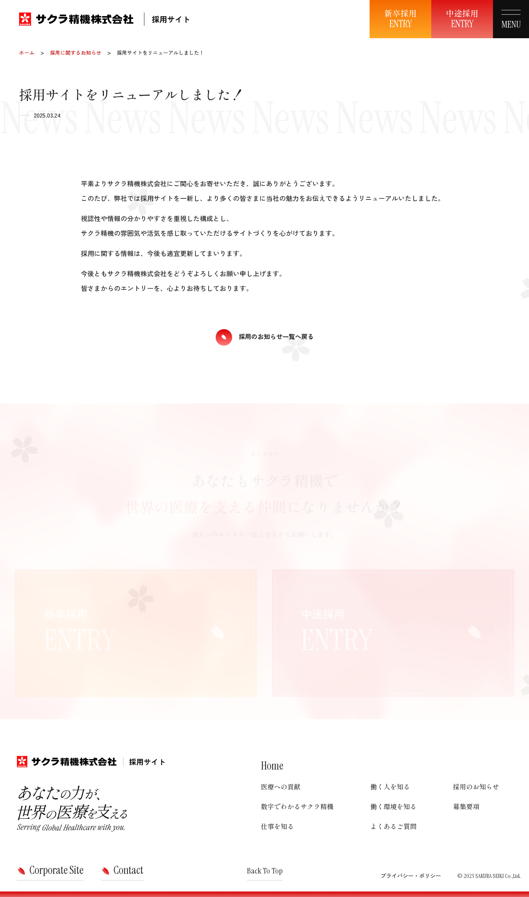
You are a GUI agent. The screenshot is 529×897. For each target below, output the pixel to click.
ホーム (27, 52)
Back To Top (265, 870)
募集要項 (466, 806)
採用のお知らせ (476, 786)
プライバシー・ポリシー (411, 875)
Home (272, 766)
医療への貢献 (281, 786)
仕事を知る (277, 826)
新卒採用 (400, 18)
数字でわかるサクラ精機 (297, 806)
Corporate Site (56, 870)
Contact (128, 870)
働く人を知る (390, 786)
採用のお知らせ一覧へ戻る (276, 336)
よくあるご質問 (393, 826)
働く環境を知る (393, 806)
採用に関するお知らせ (75, 52)
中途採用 (462, 18)
